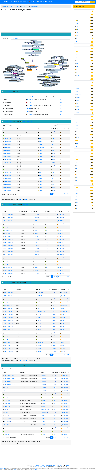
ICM (77, 66)
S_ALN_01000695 (8, 264)
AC (77, 11)
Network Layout (6, 38)
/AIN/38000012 (7, 184)
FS (53, 299)
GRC (77, 60)
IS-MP (77, 106)
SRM (77, 193)
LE (76, 131)
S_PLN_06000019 (8, 345)
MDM (77, 137)
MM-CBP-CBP (45, 409)
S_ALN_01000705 (8, 270)
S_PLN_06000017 (8, 339)
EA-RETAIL (5, 6)
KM (77, 128)
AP (77, 17)
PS (77, 165)
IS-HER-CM (78, 94)
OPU (77, 143)
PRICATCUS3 (7, 425)
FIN (77, 54)
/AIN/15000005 (7, 144)
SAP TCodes (4, 2)
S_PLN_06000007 (8, 311)
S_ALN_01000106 (8, 227)
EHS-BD (39, 317)
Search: (62, 125)
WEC (77, 202)
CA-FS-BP (39, 295)
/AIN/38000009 (7, 175)
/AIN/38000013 (7, 187)
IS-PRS (77, 113)
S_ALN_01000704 (8, 267)
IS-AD (77, 75)
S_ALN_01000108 (8, 230)
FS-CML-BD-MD (40, 339)
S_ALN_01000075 (8, 214)
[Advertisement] (36, 23)
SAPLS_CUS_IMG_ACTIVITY (33, 96)
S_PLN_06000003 (8, 299)
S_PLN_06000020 (8, 348)
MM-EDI (43, 415)
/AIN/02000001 (7, 132)
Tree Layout (15, 38)
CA (53, 295)
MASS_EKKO (7, 400)
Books (20, 199)
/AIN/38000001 (7, 150)
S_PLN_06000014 (8, 333)
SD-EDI (43, 428)
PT (77, 171)
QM (77, 177)
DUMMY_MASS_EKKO (9, 378)
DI (76, 38)
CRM (77, 32)
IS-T (77, 122)
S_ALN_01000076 (8, 217)
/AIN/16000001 (7, 147)
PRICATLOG (7, 434)
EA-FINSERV (64, 299)
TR (76, 199)
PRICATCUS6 (7, 428)
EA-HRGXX (63, 292)
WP (77, 205)
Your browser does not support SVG (36, 63)
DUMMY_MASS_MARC (9, 381)
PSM (54, 342)
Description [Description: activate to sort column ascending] (19, 128)
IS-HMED (78, 97)
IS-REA (77, 119)
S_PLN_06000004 (8, 302)
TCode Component (23, 1)
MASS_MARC (7, 403)
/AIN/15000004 (7, 141)
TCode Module (13, 1)
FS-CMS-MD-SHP (41, 299)
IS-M (77, 103)
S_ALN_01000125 (8, 258)
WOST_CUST (24, 6)
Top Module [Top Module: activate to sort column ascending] (53, 128)
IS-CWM (78, 82)
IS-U (77, 125)
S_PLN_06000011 (8, 323)
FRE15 (5, 391)
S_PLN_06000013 (8, 329)
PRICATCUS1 (7, 418)
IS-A (77, 72)
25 (64, 194)
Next (68, 194)
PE (76, 150)
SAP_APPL (63, 295)
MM (54, 409)
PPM (77, 162)
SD (54, 428)
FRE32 (5, 394)
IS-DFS (77, 85)
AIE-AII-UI (41, 147)
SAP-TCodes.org (2, 468)
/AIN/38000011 (7, 181)
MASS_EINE (7, 397)
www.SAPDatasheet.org (46, 465)
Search (92, 1)
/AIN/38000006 (7, 166)
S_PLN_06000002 (8, 295)
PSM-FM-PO (40, 342)
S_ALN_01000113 (8, 239)
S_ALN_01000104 (8, 220)
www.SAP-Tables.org (35, 465)
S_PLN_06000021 (8, 351)
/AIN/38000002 (7, 153)
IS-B (77, 79)
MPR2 (5, 409)
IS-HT (77, 100)
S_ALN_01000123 (8, 251)
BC (77, 20)
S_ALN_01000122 (8, 248)
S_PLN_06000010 (8, 320)
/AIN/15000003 (7, 138)
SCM (77, 184)
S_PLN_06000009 (8, 317)
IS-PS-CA (78, 116)
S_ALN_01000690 (8, 261)
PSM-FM (39, 345)
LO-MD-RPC (44, 412)
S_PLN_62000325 (34, 6)
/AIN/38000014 (7, 190)
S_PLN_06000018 (8, 342)
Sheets (25, 199)
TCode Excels (48, 1)
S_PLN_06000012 (8, 326)
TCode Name (32, 1)
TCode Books (40, 1)
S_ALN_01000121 (8, 245)
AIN (61, 132)
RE (53, 308)
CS (77, 35)
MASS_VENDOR (7, 406)
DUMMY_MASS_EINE (9, 375)
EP (76, 48)
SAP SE (15, 469)
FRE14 (5, 387)
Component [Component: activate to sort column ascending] (62, 128)
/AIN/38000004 (7, 159)
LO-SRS (16, 6)
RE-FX (38, 308)
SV (77, 196)
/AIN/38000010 (7, 178)
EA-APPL (63, 317)
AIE (53, 132)
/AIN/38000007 (7, 169)
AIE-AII (40, 132)
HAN (77, 63)
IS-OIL (77, 109)
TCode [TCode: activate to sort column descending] (4, 128)
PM (77, 156)
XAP (77, 208)
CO (77, 29)
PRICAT (6, 415)
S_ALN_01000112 (8, 236)
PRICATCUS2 (7, 421)
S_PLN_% (29, 102)
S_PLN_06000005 (8, 305)
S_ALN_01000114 (8, 242)
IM (76, 69)
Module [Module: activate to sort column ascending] (40, 128)
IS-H (77, 91)
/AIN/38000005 (7, 162)
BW (77, 23)
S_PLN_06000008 (8, 314)
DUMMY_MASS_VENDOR (9, 384)
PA (53, 292)
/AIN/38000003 (7, 156)
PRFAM (6, 412)
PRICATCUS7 (7, 431)
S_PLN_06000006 (8, 308)
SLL (77, 190)
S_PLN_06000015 (8, 336)
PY (77, 174)
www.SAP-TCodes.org (40, 466)
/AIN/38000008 (7, 172)
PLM (77, 153)
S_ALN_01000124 (8, 254)
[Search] (82, 2)
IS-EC (77, 88)
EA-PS (62, 342)
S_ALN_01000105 (8, 224)
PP (77, 159)
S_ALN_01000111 (8, 233)
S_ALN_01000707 (8, 273)
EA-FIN (62, 308)
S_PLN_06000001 (8, 292)
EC (77, 41)
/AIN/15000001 (7, 135)
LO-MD (43, 375)
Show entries (7, 125)
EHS (54, 317)
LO (11, 6)
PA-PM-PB (39, 292)
